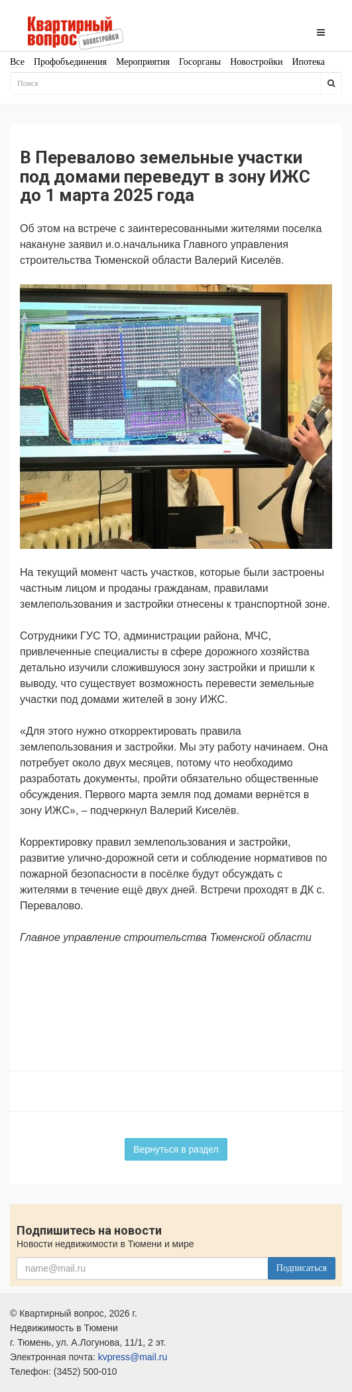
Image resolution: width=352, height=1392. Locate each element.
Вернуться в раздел (175, 1149)
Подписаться (301, 1268)
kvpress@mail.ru (132, 1357)
